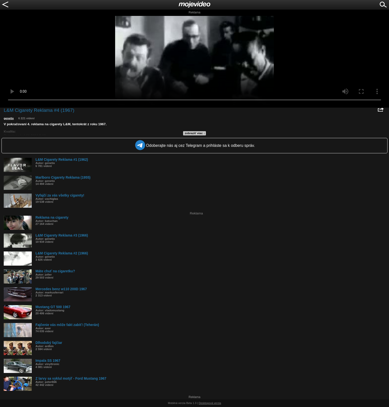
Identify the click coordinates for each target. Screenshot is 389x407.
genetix (9, 118)
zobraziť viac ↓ (195, 133)
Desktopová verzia (210, 403)
